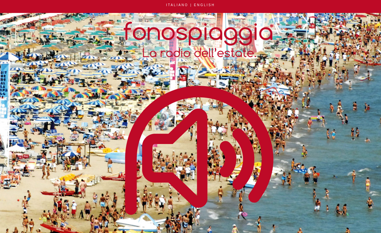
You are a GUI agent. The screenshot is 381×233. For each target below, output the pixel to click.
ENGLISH (204, 5)
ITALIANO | (180, 5)
